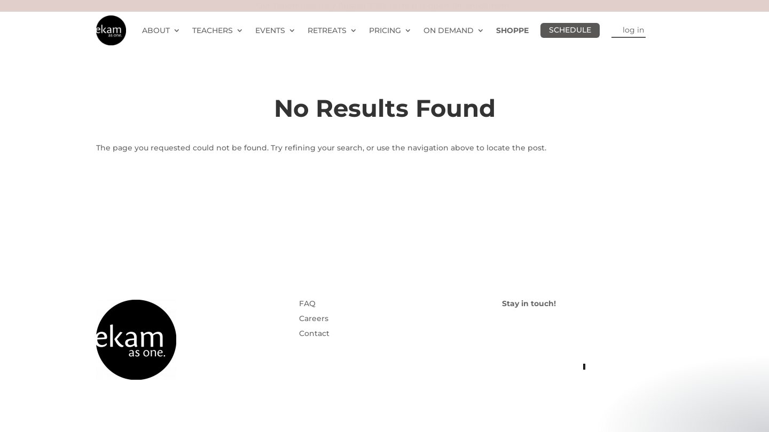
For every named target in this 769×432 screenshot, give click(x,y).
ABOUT (156, 30)
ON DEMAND (448, 30)
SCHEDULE (570, 30)
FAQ (307, 303)
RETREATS (327, 30)
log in (633, 30)
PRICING (385, 30)
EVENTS (270, 30)
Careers (313, 318)
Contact (314, 333)
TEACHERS (212, 30)
